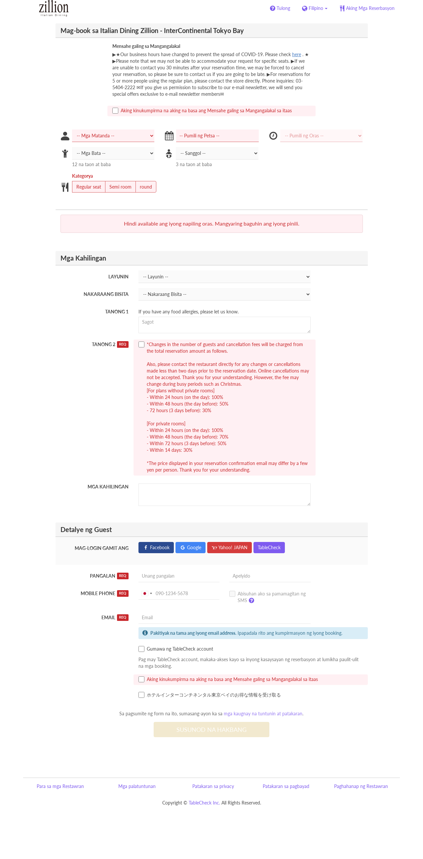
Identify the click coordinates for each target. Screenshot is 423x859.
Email (115, 617)
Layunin (118, 276)
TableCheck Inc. (204, 802)
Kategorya (82, 176)
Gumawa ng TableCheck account (175, 649)
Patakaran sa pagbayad (286, 786)
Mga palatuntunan (137, 786)
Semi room (118, 187)
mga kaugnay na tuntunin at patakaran (263, 713)
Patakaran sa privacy (213, 786)
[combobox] (146, 593)
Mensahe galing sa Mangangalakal (146, 46)
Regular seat (86, 187)
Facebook (156, 547)
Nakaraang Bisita (106, 294)
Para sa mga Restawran (60, 786)
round (143, 187)
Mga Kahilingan (108, 486)
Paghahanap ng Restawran (361, 786)
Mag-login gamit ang (102, 548)
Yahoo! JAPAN (230, 547)
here (296, 54)
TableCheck (269, 547)
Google (190, 547)
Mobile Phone (105, 593)
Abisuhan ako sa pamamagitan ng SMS (267, 598)
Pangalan (109, 576)
